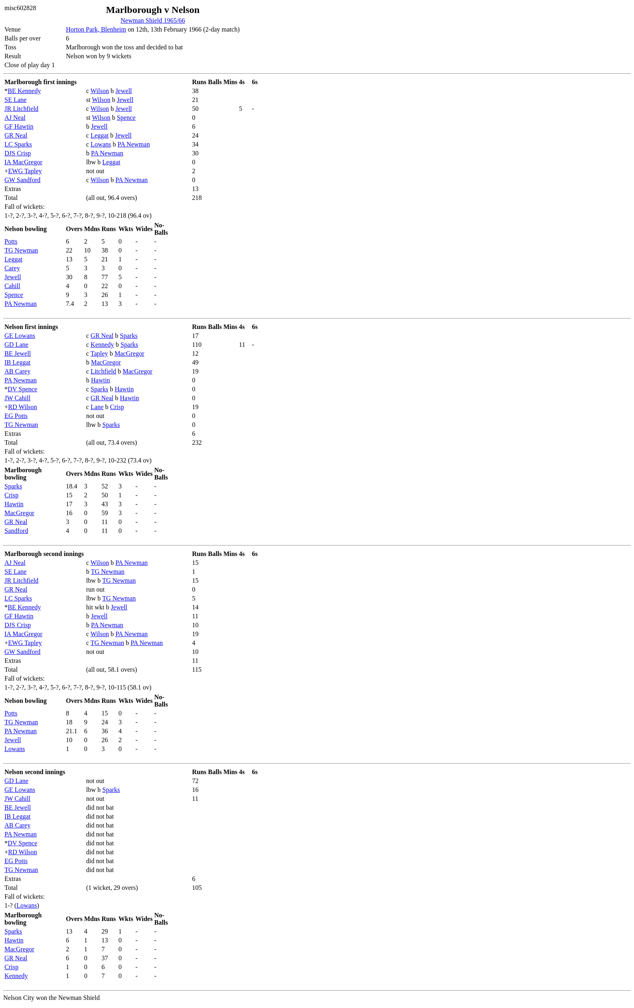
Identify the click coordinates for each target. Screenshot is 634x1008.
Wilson (100, 90)
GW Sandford (22, 179)
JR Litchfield (21, 108)
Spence (126, 117)
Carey (12, 268)
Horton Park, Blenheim (96, 29)
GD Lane (16, 344)
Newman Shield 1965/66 (152, 20)
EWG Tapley (25, 171)
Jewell (123, 90)
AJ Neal (14, 117)
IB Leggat (17, 362)
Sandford (16, 530)
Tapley (99, 353)
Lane (97, 406)
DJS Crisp (17, 153)
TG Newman (21, 250)
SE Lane (15, 99)
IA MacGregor (23, 162)
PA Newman (134, 144)
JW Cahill (17, 398)
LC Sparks (18, 144)
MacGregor (129, 353)
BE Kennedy (24, 90)
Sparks (129, 335)
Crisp (117, 406)
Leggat (99, 135)
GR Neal (15, 135)
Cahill (12, 285)
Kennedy (102, 344)
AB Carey (17, 371)
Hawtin (100, 380)
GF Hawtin (19, 126)
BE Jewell (17, 353)
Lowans (101, 144)
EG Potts (15, 415)
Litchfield (103, 371)
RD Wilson (22, 406)
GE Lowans (19, 335)
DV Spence (22, 389)
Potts (10, 241)
